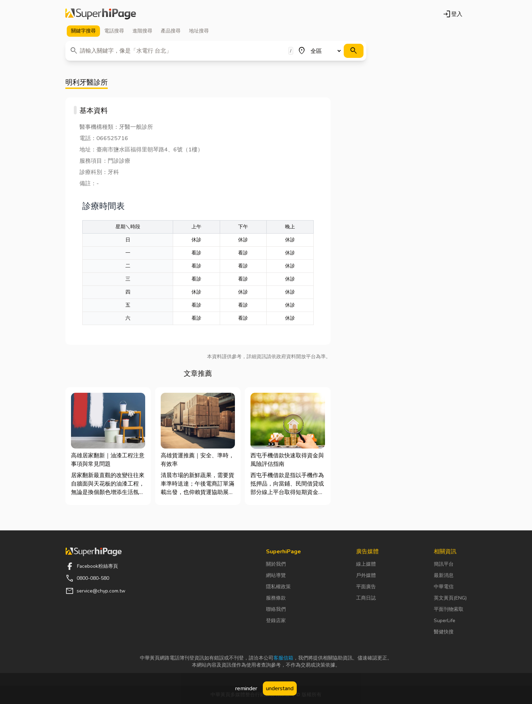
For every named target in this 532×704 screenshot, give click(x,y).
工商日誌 (366, 598)
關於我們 (276, 564)
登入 (452, 14)
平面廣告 (366, 586)
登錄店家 (276, 620)
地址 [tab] (199, 31)
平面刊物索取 (448, 609)
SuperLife (444, 620)
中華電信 (444, 586)
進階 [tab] (142, 31)
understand (280, 688)
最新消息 (444, 575)
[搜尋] (353, 51)
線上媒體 (366, 564)
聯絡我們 (276, 609)
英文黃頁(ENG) (450, 598)
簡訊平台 (444, 564)
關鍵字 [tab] (83, 31)
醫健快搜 (444, 631)
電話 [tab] (114, 31)
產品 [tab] (171, 31)
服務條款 (276, 598)
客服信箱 (283, 658)
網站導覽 (276, 575)
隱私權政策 (278, 586)
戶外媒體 (366, 575)
